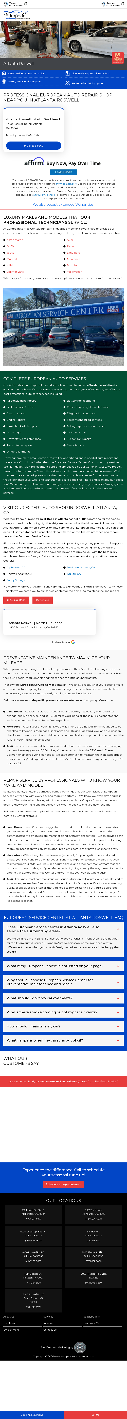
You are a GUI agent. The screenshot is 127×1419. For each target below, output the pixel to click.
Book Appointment (32, 1414)
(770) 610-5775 (33, 1321)
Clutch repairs (16, 416)
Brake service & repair (20, 410)
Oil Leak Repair (76, 435)
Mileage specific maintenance (86, 429)
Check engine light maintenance (88, 410)
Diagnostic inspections (81, 416)
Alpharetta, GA (16, 570)
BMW (10, 249)
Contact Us (50, 1345)
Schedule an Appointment (63, 1194)
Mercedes (73, 262)
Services (48, 1332)
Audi (70, 243)
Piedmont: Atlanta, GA (81, 570)
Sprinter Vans (15, 274)
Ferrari (71, 249)
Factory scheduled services (84, 422)
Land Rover (74, 255)
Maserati (12, 262)
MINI (10, 268)
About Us (8, 1332)
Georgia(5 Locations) (108, 6)
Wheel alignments (18, 454)
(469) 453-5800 (33, 1251)
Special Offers (91, 1332)
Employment (11, 1345)
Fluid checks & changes (22, 429)
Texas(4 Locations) (12, 6)
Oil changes (14, 435)
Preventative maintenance (24, 441)
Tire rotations (75, 448)
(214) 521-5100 (93, 1251)
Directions (42, 603)
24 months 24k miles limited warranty (60, 474)
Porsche (72, 268)
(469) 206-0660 (93, 1295)
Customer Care (92, 1339)
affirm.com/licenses (44, 197)
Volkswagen (74, 274)
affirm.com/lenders (66, 186)
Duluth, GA (74, 576)
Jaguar (11, 255)
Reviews (48, 1339)
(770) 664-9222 (33, 1229)
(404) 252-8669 (33, 148)
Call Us (95, 1414)
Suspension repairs (79, 441)
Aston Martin (15, 243)
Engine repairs (16, 422)
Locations (9, 1339)
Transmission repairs (19, 448)
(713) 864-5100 (33, 1295)
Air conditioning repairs (21, 403)
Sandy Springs (16, 583)
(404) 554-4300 (93, 1229)
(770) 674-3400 (94, 1273)
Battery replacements (81, 403)
